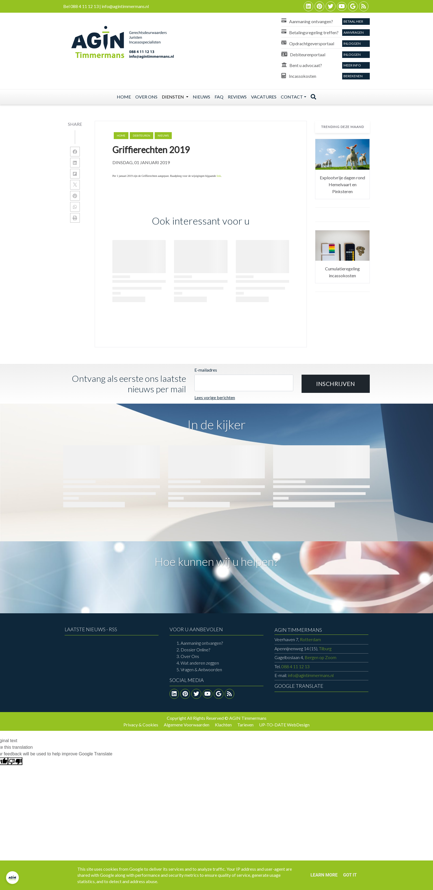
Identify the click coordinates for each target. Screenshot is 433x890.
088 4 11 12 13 (295, 666)
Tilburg (302, 648)
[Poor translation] (15, 761)
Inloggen (352, 43)
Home (124, 96)
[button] (336, 384)
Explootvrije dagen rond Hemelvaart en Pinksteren (342, 184)
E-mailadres (205, 369)
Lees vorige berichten (214, 397)
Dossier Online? (195, 649)
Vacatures (263, 96)
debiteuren (141, 135)
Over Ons (190, 656)
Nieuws (201, 96)
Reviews (237, 96)
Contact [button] (292, 96)
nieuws (163, 135)
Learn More (323, 875)
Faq (219, 96)
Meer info (352, 65)
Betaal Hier (353, 21)
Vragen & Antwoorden (201, 669)
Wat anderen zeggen (200, 662)
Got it (350, 875)
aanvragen (354, 32)
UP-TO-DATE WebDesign (284, 724)
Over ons (146, 96)
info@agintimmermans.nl (311, 675)
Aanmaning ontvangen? (202, 643)
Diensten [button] (173, 96)
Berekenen (353, 76)
